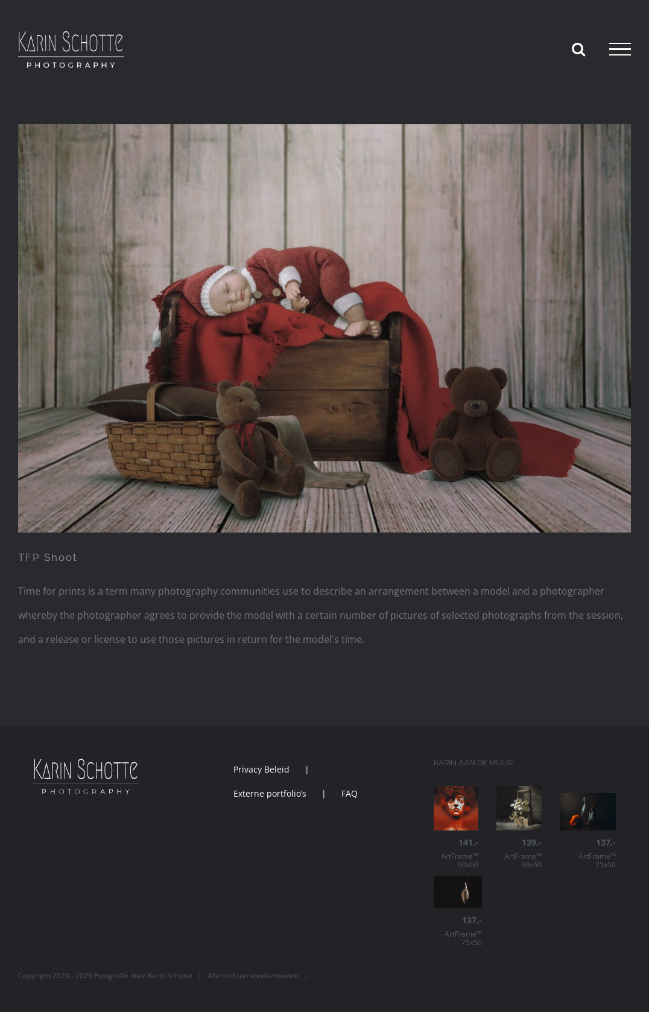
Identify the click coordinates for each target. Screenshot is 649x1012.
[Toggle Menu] (620, 49)
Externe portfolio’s (269, 793)
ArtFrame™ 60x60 (456, 854)
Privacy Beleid (261, 769)
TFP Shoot (48, 557)
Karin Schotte (170, 975)
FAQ (349, 793)
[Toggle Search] (578, 49)
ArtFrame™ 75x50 (588, 854)
